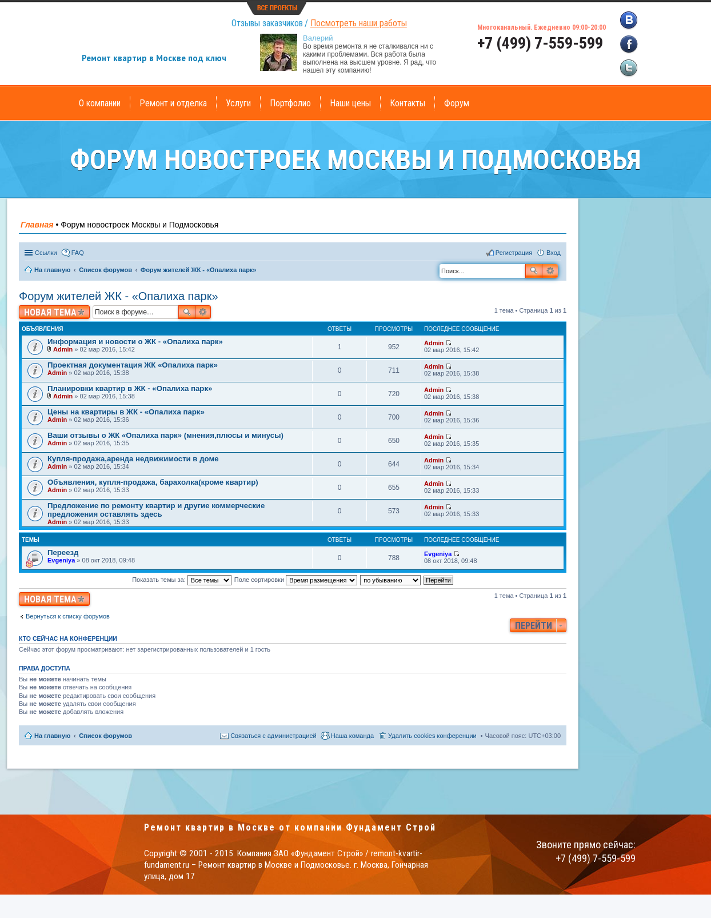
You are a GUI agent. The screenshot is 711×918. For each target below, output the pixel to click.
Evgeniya (61, 560)
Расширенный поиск (550, 271)
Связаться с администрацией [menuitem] (273, 735)
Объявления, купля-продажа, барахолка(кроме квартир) (152, 482)
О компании (100, 103)
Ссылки (46, 252)
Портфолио (290, 103)
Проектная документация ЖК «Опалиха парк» (132, 365)
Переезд (62, 552)
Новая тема (50, 312)
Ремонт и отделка (173, 103)
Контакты (407, 103)
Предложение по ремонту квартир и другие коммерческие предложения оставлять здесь (156, 509)
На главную (52, 735)
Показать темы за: (181, 579)
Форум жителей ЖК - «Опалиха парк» (118, 296)
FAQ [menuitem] (77, 252)
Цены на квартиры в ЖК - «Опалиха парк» (126, 412)
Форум (456, 103)
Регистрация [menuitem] (514, 252)
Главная (37, 224)
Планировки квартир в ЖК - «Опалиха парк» (129, 388)
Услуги (238, 103)
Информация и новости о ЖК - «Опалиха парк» (135, 341)
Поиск (533, 271)
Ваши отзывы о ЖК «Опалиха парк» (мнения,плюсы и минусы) (165, 435)
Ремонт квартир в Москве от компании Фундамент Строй (290, 827)
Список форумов (105, 735)
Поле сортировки (295, 579)
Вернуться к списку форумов (68, 616)
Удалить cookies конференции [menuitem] (432, 735)
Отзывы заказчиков (267, 23)
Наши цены (350, 103)
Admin (63, 349)
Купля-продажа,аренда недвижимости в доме (132, 458)
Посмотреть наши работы (358, 23)
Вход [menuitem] (553, 252)
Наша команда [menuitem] (352, 735)
